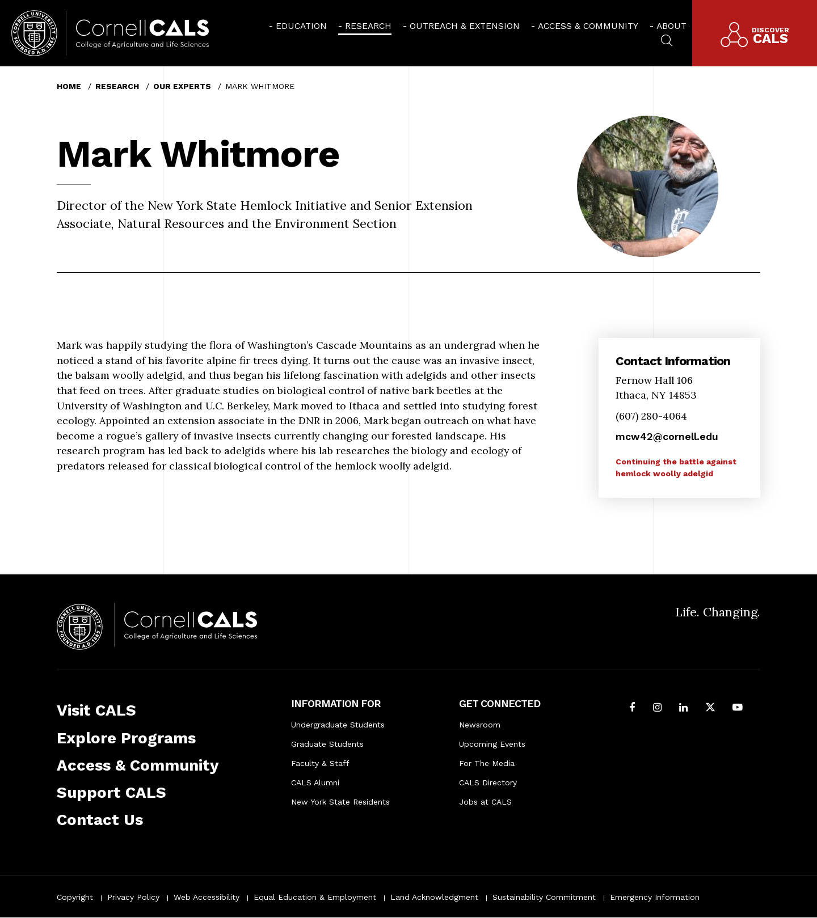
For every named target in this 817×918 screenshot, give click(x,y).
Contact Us (100, 819)
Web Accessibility (206, 897)
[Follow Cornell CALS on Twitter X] (710, 708)
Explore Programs (126, 738)
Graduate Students (327, 743)
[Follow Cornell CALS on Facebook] (632, 708)
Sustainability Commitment (544, 897)
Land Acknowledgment (434, 897)
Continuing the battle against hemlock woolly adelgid (676, 467)
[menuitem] (298, 25)
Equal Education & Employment (315, 897)
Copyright (75, 897)
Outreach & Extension (465, 25)
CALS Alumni (315, 782)
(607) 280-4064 (651, 415)
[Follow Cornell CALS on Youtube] (737, 708)
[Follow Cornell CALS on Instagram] (657, 708)
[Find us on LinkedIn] (683, 708)
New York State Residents (340, 801)
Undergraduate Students (338, 724)
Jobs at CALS (485, 801)
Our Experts (182, 86)
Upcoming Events (492, 743)
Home (69, 86)
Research (368, 25)
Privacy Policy (133, 897)
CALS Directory (488, 782)
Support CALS (111, 792)
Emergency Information (655, 897)
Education (301, 25)
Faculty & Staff (320, 763)
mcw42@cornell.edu (667, 436)
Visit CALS (96, 710)
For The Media (487, 763)
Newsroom (479, 724)
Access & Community (588, 25)
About (671, 25)
